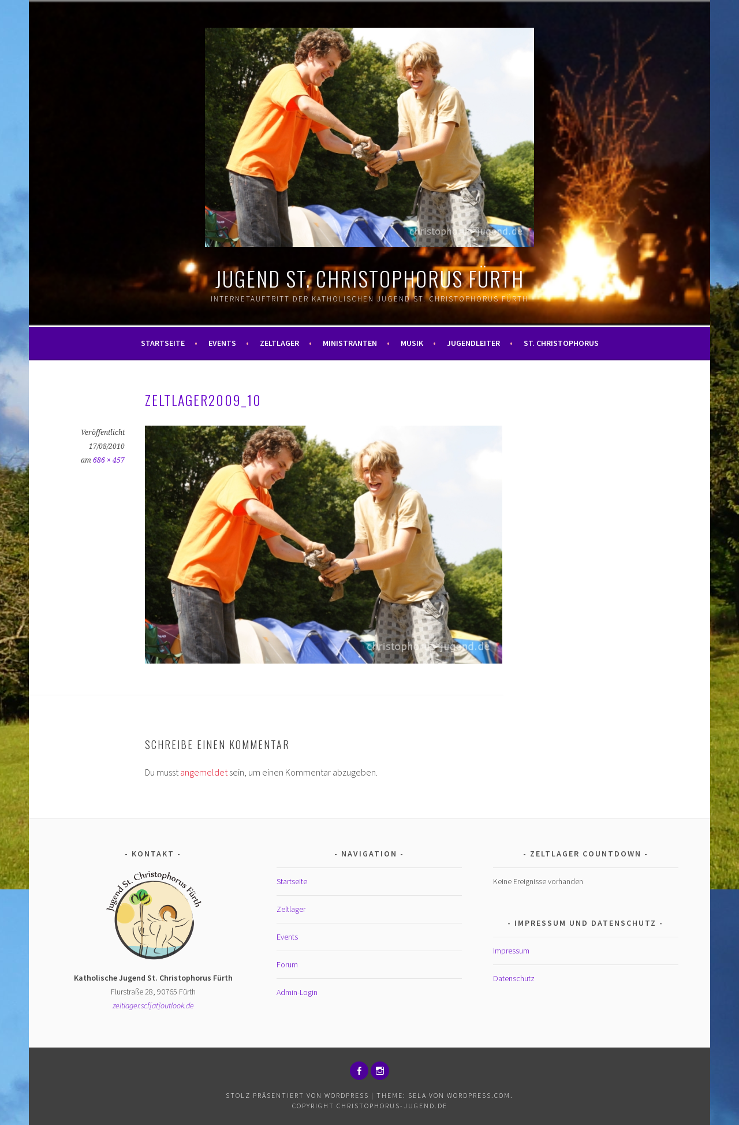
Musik (412, 343)
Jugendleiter (473, 343)
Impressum (511, 950)
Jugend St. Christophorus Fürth (369, 278)
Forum (287, 964)
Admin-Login (297, 992)
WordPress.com (478, 1095)
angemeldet (203, 772)
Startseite (163, 343)
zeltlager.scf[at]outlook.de (153, 1005)
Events (222, 343)
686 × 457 (109, 460)
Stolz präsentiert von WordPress (297, 1095)
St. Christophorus (561, 343)
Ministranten (350, 343)
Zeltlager (279, 343)
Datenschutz (514, 978)
